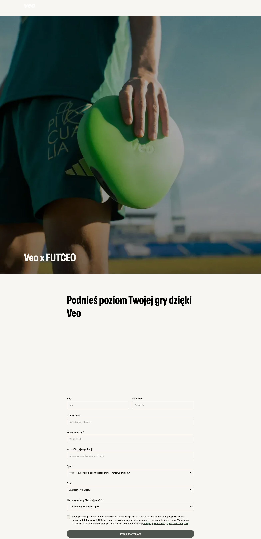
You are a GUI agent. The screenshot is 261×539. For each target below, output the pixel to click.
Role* (69, 483)
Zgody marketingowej (178, 523)
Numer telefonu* (75, 432)
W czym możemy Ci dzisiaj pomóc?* (85, 500)
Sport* (70, 466)
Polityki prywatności (154, 523)
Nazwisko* (137, 398)
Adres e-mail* (74, 415)
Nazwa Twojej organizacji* (80, 449)
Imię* (69, 398)
